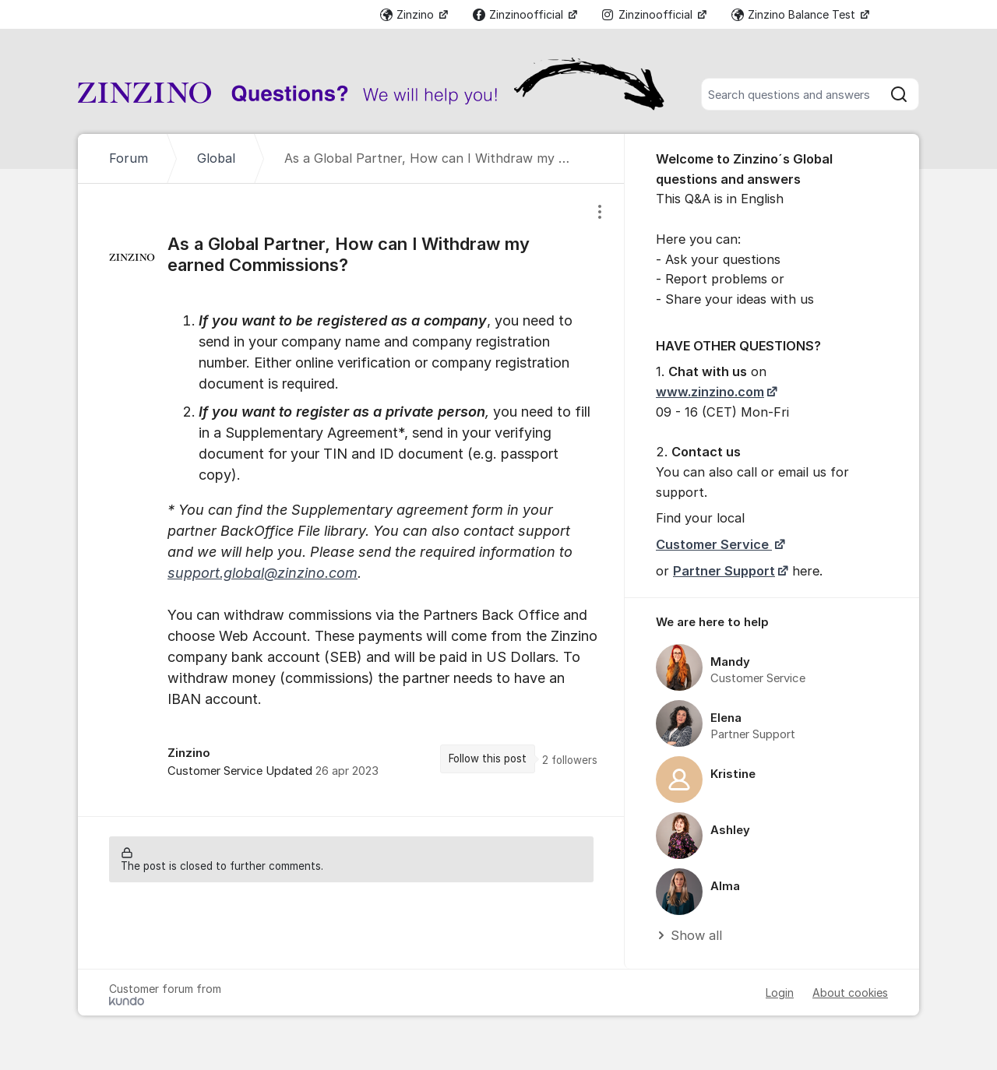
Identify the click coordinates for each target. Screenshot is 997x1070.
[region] (351, 499)
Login (780, 992)
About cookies (850, 992)
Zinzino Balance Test (794, 14)
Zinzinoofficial (519, 14)
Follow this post (488, 758)
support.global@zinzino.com (262, 573)
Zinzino (408, 14)
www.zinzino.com (710, 391)
